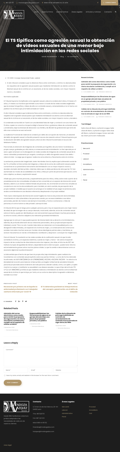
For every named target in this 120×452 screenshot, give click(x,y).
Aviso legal (8, 445)
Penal (85, 180)
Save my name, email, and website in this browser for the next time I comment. (32, 375)
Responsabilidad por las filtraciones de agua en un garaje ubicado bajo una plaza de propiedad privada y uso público (40, 317)
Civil (84, 175)
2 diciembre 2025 (35, 324)
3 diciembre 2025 (9, 327)
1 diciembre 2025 (60, 325)
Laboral (86, 159)
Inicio (36, 12)
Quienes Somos (62, 12)
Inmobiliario (87, 164)
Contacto (108, 12)
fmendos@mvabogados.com (29, 3)
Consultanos (109, 2)
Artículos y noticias (93, 12)
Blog (62, 57)
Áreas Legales (77, 12)
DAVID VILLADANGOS (49, 57)
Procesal (86, 154)
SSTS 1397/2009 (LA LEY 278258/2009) (30, 259)
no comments (72, 57)
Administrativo (88, 169)
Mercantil (86, 148)
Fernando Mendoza (12, 330)
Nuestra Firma (47, 12)
